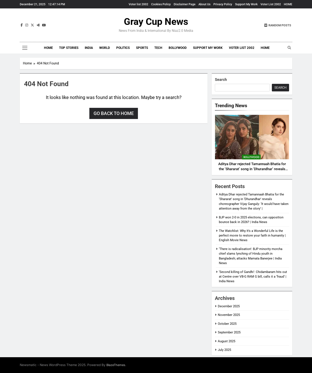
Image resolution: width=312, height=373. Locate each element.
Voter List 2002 (270, 4)
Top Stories (68, 48)
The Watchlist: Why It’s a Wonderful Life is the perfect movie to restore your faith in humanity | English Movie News (252, 235)
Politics (123, 48)
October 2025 (227, 324)
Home (48, 48)
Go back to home (114, 113)
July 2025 (224, 350)
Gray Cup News (156, 21)
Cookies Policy (161, 4)
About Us (204, 4)
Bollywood (178, 48)
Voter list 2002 (138, 4)
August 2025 (226, 341)
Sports (142, 48)
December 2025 (229, 306)
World (104, 48)
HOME (288, 4)
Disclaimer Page (185, 4)
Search (221, 79)
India (89, 48)
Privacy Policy (222, 4)
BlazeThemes (115, 365)
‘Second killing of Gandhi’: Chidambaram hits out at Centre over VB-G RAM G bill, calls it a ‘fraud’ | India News (253, 276)
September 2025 (229, 332)
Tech (158, 48)
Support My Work (246, 4)
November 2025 (229, 315)
